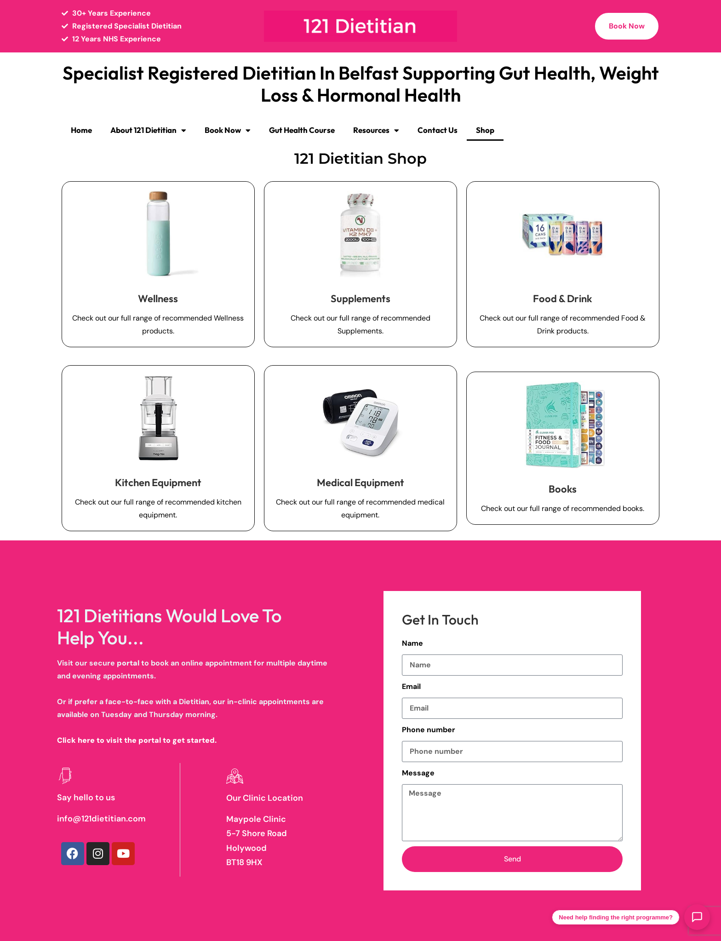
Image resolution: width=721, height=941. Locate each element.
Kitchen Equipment (158, 482)
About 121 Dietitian (148, 130)
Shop (485, 130)
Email (411, 686)
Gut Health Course (302, 130)
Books (563, 488)
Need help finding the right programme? (616, 917)
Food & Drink (562, 298)
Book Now (228, 130)
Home (81, 130)
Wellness (158, 298)
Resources (376, 130)
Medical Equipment (360, 482)
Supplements (360, 298)
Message (418, 773)
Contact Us (438, 130)
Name (412, 643)
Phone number (428, 729)
